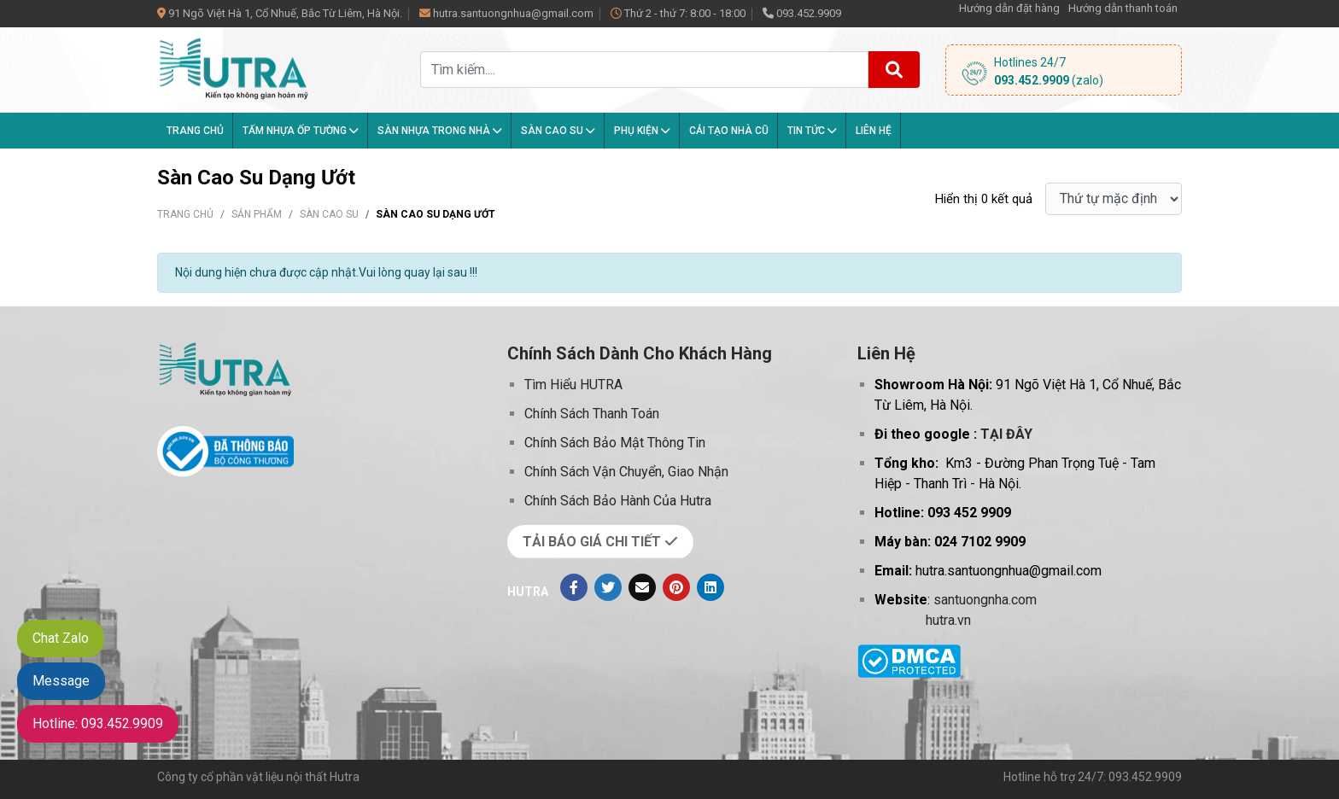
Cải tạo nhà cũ (729, 131)
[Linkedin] (710, 587)
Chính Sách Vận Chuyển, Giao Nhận (626, 472)
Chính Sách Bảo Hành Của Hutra (617, 501)
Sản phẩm (256, 214)
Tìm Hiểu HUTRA (573, 384)
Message (61, 681)
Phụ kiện (642, 131)
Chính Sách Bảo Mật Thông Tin (614, 442)
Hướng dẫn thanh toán (1123, 8)
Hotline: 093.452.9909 (97, 723)
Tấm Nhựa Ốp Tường (301, 131)
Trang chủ (195, 131)
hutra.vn (948, 620)
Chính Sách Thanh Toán (591, 413)
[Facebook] (574, 587)
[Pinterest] (676, 587)
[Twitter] (608, 587)
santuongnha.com (985, 600)
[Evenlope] (642, 587)
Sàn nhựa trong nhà (439, 131)
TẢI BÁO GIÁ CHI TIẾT (600, 542)
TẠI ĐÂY (1006, 434)
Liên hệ (874, 131)
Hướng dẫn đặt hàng (1009, 8)
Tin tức (812, 131)
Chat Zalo (60, 638)
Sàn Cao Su (558, 131)
